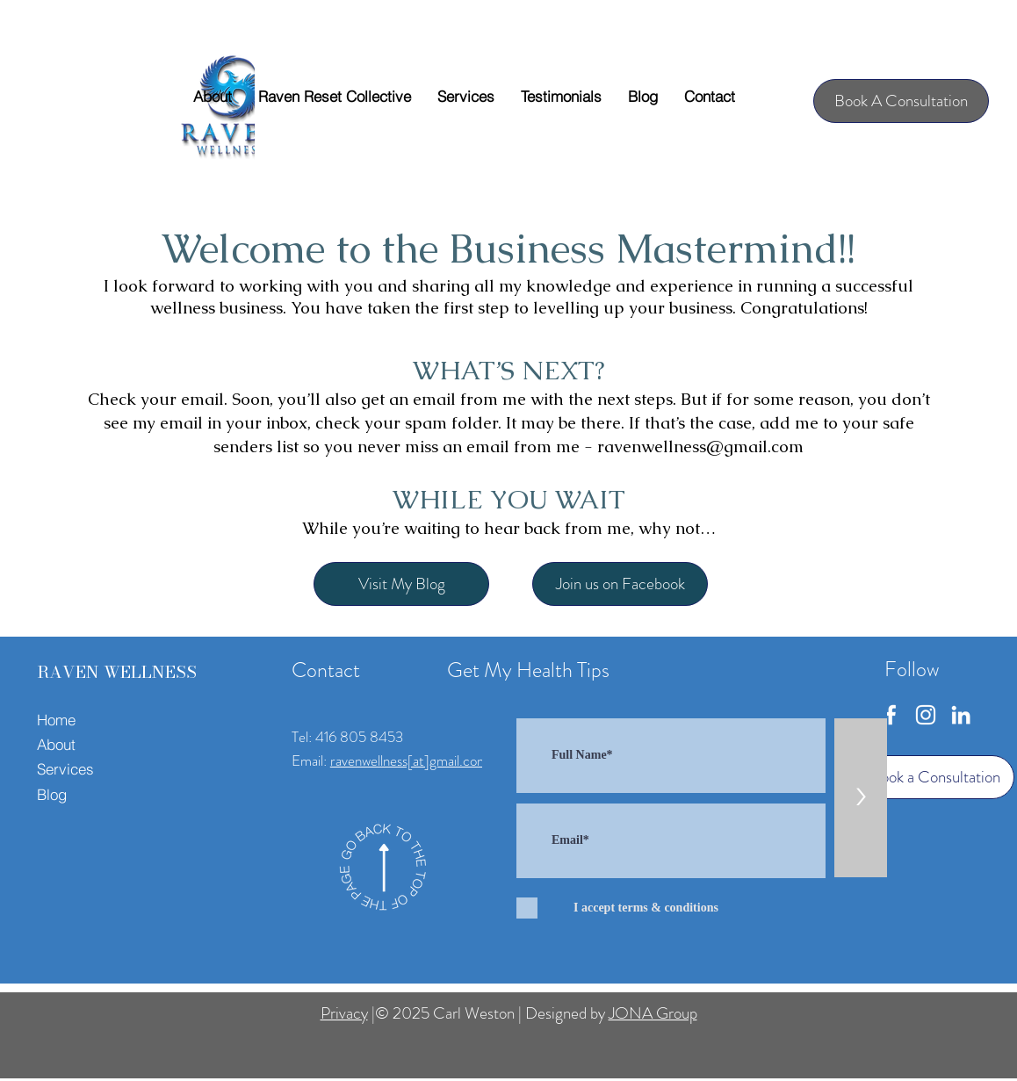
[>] (860, 797)
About (56, 744)
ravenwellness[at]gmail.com (409, 760)
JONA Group (653, 1013)
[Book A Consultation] (901, 101)
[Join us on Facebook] (620, 584)
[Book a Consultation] (935, 777)
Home (56, 719)
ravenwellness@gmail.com (700, 447)
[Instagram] (925, 715)
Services (65, 769)
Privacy (344, 1013)
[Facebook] (890, 715)
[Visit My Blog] (401, 584)
